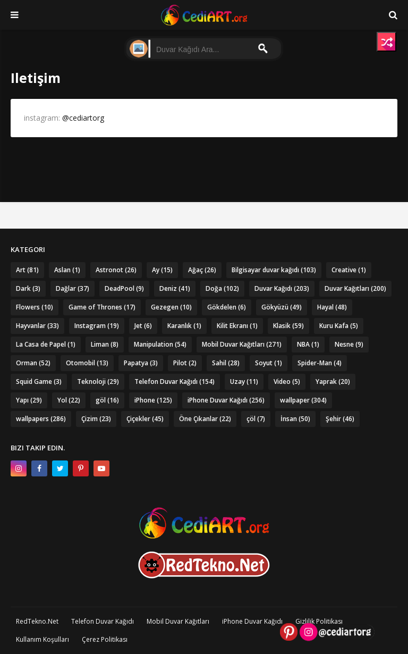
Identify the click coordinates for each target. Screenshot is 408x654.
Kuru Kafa (338, 325)
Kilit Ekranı (237, 325)
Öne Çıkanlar (205, 418)
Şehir (340, 418)
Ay (162, 269)
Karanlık (184, 325)
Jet (143, 325)
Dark (28, 288)
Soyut (268, 362)
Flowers (34, 307)
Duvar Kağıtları (355, 288)
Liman (104, 344)
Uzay (244, 381)
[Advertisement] (204, 163)
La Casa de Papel (45, 344)
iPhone (153, 400)
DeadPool (124, 288)
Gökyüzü (281, 307)
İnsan (295, 418)
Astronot (116, 269)
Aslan (67, 269)
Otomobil (87, 362)
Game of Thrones (102, 307)
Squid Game (39, 381)
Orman (33, 362)
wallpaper (303, 400)
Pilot (185, 362)
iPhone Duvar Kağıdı (226, 400)
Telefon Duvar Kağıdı (174, 381)
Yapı (29, 400)
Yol (68, 400)
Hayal (332, 307)
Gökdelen (226, 307)
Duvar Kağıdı (281, 288)
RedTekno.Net (37, 621)
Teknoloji (98, 381)
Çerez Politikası (105, 639)
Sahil (226, 362)
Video (287, 381)
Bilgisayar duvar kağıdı (274, 269)
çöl (255, 418)
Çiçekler (145, 418)
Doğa (222, 288)
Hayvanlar (37, 325)
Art (27, 269)
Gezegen (171, 307)
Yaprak (333, 381)
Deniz (174, 288)
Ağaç (202, 269)
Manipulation (160, 344)
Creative (349, 269)
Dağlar (72, 288)
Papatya (141, 362)
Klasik (288, 325)
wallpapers (41, 418)
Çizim (96, 418)
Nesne (349, 344)
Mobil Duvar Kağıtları (242, 344)
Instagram (96, 325)
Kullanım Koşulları (42, 639)
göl (107, 400)
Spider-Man (320, 362)
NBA (308, 344)
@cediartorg (83, 118)
